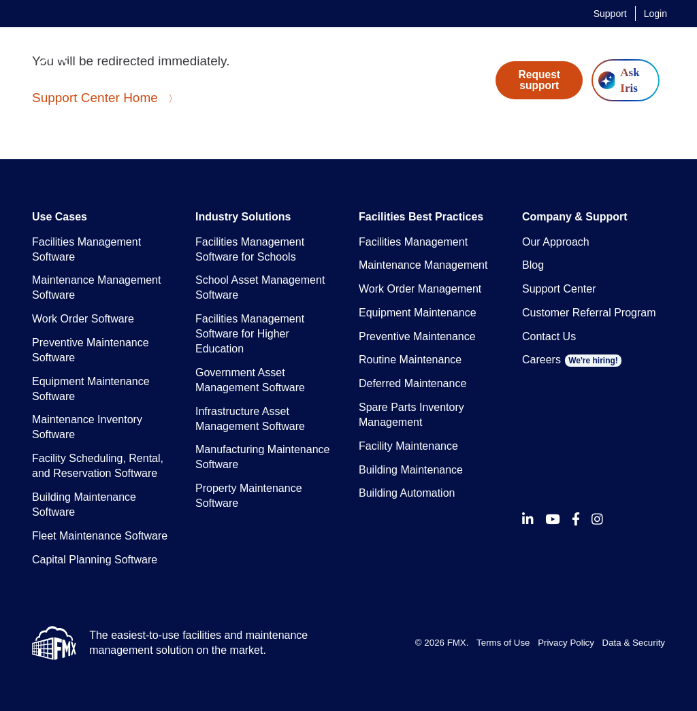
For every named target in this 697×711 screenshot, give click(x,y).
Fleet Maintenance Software (99, 536)
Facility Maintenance (408, 446)
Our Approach (555, 242)
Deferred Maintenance (412, 383)
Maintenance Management (423, 265)
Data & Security (633, 643)
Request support (540, 80)
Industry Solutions (243, 216)
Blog (533, 265)
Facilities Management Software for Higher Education (249, 333)
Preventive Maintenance (417, 336)
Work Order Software (83, 319)
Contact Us (549, 336)
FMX (456, 643)
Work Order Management (420, 289)
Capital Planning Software (94, 559)
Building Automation (407, 493)
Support (610, 13)
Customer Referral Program (589, 312)
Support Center (559, 289)
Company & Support (575, 216)
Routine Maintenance (410, 359)
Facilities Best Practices (421, 216)
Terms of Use (503, 643)
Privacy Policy (566, 643)
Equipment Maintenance (417, 312)
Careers (571, 359)
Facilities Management (413, 242)
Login (655, 13)
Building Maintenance (411, 470)
